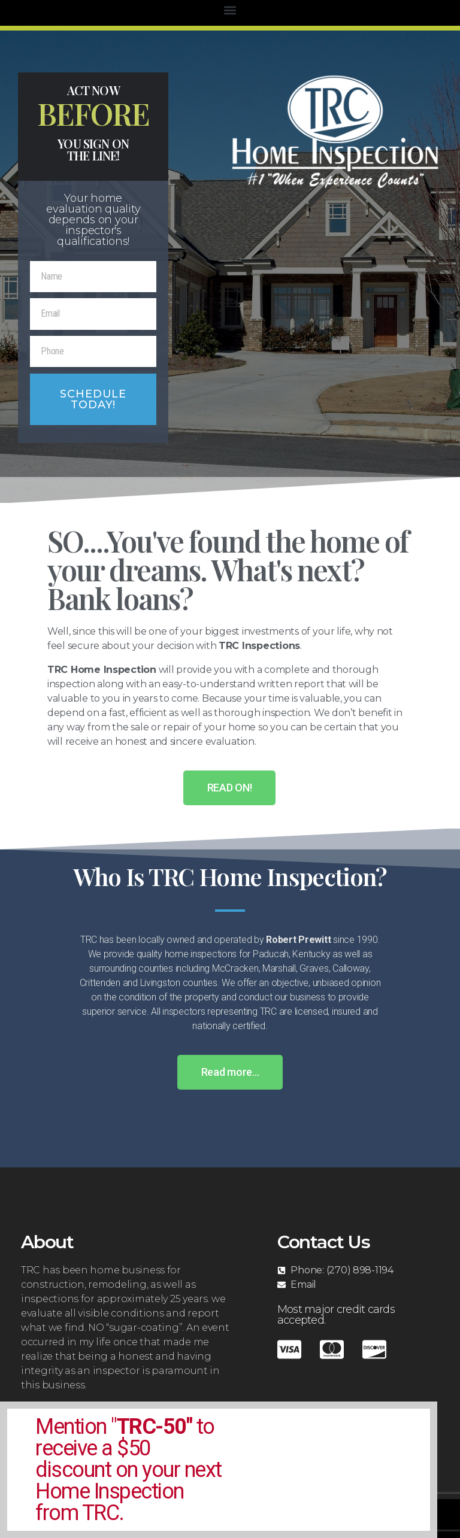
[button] (230, 10)
